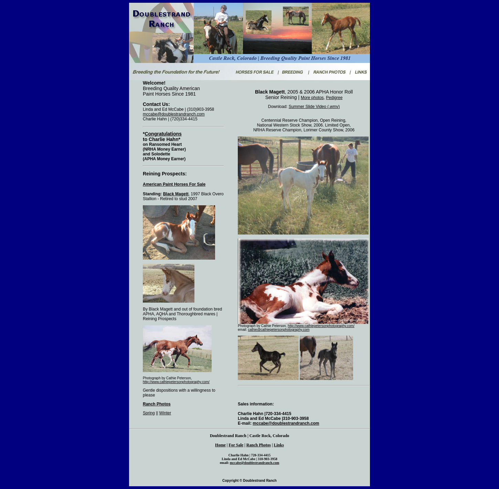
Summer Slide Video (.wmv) (314, 106)
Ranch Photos (157, 404)
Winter (165, 413)
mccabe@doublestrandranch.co (253, 463)
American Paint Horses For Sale (174, 184)
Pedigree (334, 97)
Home (220, 445)
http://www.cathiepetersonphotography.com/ (176, 382)
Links (279, 445)
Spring (149, 413)
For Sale (236, 445)
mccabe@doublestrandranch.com (174, 114)
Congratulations (163, 134)
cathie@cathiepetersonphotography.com (278, 330)
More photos (312, 97)
